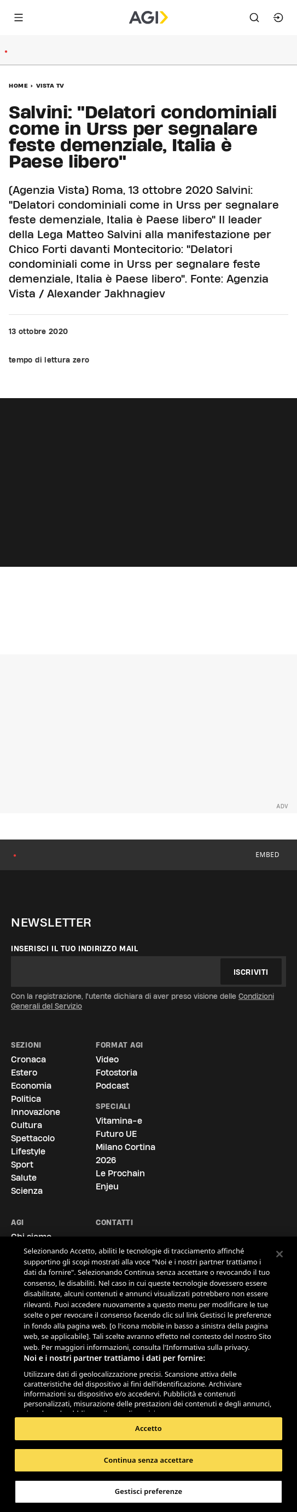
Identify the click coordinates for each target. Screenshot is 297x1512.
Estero (24, 1072)
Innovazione (35, 1112)
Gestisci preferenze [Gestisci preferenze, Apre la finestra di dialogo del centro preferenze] (149, 1491)
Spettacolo (33, 1138)
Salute (24, 1177)
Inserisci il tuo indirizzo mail (74, 948)
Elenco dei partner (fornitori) (75, 1400)
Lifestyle (28, 1151)
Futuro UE (116, 1134)
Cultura (26, 1125)
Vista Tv (50, 85)
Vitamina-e (119, 1121)
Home (18, 85)
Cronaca (28, 1059)
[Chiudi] (279, 1254)
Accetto (148, 1428)
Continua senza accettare (148, 1460)
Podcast (112, 1085)
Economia (31, 1085)
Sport (22, 1164)
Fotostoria (116, 1072)
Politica (26, 1099)
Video (107, 1059)
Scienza (27, 1191)
